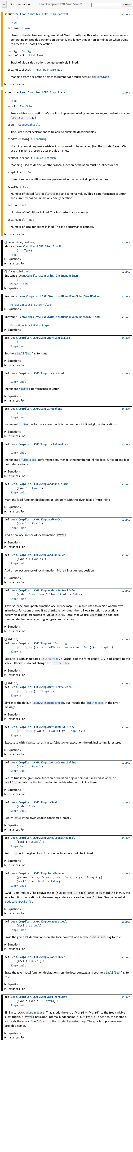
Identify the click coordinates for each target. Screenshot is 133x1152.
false (47, 304)
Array (36, 877)
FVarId (36, 488)
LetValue (54, 647)
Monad (14, 284)
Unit (23, 346)
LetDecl (34, 925)
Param (45, 877)
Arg (98, 877)
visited (24, 388)
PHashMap (42, 69)
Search (126, 4)
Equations (14, 259)
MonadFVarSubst (21, 304)
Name (28, 28)
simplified (22, 353)
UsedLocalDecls (29, 124)
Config (26, 51)
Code (32, 594)
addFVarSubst (34, 1012)
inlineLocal (27, 459)
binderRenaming (68, 1021)
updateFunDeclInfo (18, 901)
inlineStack (100, 77)
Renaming (40, 139)
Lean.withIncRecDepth (48, 702)
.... (44, 14)
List (32, 55)
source (126, 14)
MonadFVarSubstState (25, 325)
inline (23, 424)
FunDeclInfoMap (45, 158)
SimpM (24, 284)
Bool (31, 172)
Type (13, 22)
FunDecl (34, 841)
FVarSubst (27, 106)
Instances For (16, 84)
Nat (59, 69)
